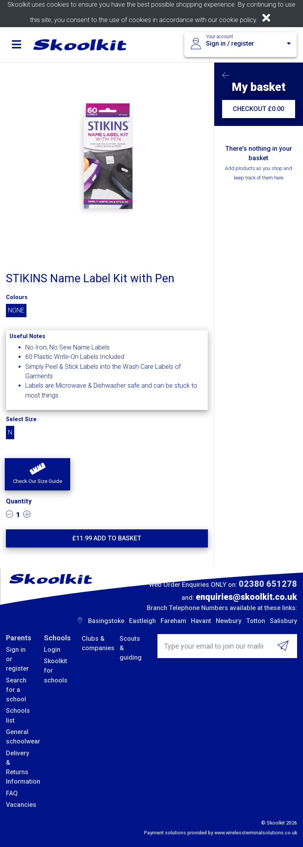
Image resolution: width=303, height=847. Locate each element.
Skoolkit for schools (55, 670)
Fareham (173, 621)
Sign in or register (17, 659)
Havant (201, 621)
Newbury (228, 621)
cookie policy (237, 20)
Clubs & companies (95, 643)
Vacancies (19, 804)
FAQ (12, 793)
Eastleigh (142, 621)
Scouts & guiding (131, 648)
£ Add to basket (106, 538)
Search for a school (16, 690)
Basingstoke (106, 621)
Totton (255, 621)
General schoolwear (19, 736)
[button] (37, 474)
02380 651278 (268, 584)
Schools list (18, 715)
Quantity (19, 501)
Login (52, 649)
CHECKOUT (258, 109)
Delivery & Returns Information (19, 767)
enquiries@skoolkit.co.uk (246, 597)
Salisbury (283, 621)
